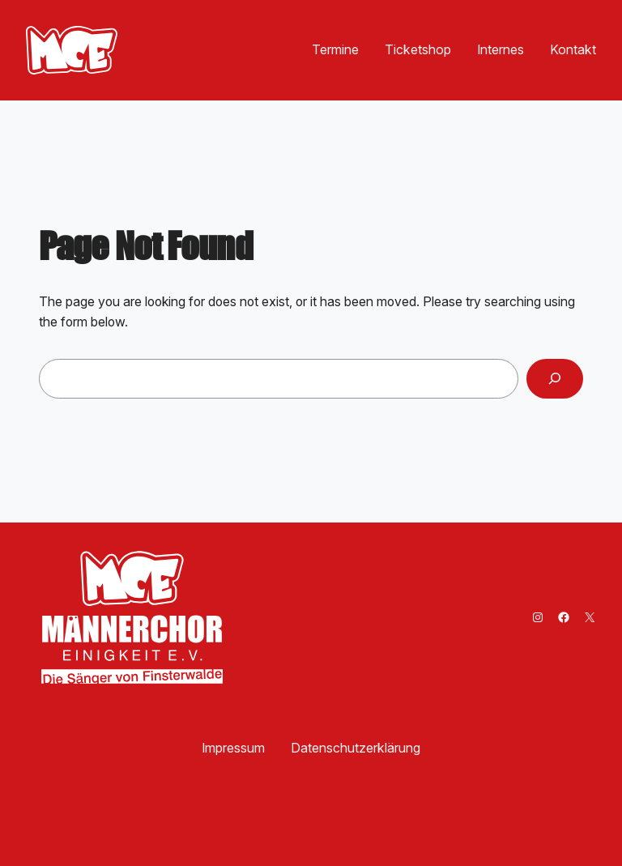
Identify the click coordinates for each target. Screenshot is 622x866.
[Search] (554, 379)
